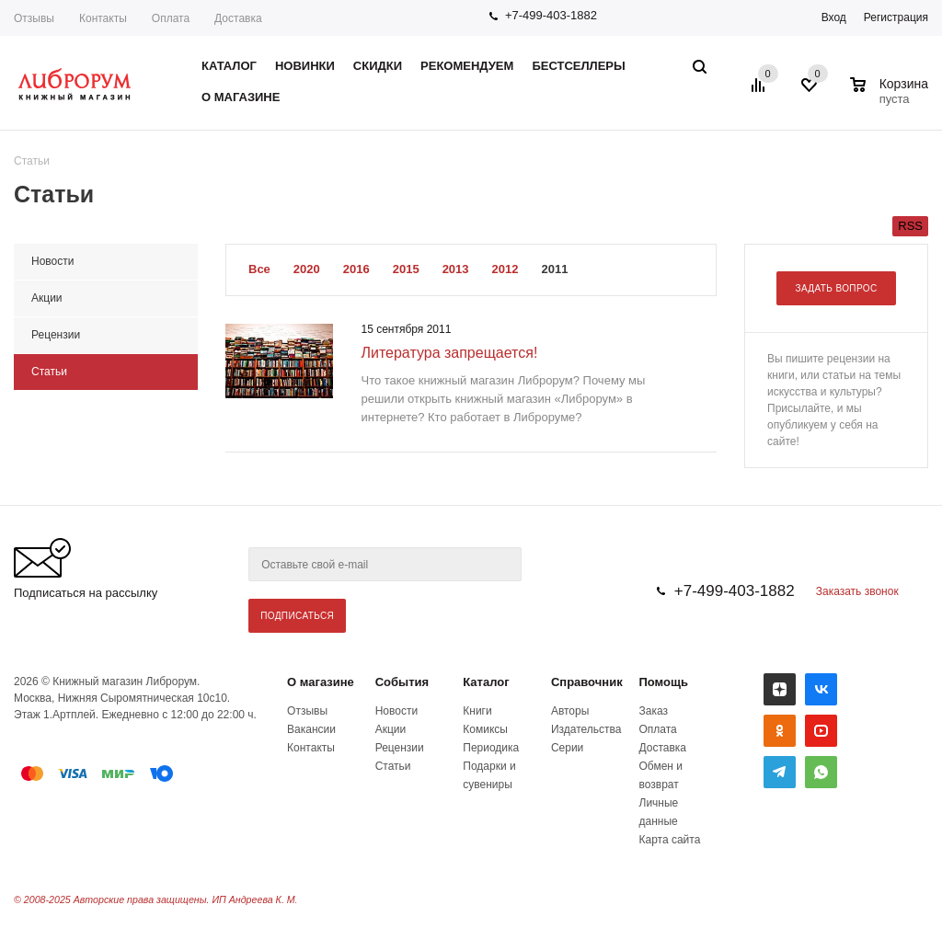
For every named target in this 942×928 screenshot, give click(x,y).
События (402, 682)
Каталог (486, 682)
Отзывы (34, 18)
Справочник (587, 682)
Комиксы (485, 729)
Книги (477, 711)
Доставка (238, 18)
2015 (406, 269)
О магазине (320, 682)
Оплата (171, 18)
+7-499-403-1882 (551, 15)
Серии (567, 747)
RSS (910, 226)
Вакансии (311, 729)
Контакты (103, 18)
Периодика (491, 747)
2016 (356, 269)
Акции (391, 729)
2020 (306, 269)
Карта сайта (670, 839)
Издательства (586, 729)
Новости (396, 711)
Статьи (393, 766)
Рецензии (399, 747)
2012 (505, 269)
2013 (455, 269)
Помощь (663, 682)
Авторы (570, 711)
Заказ (653, 711)
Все (259, 269)
